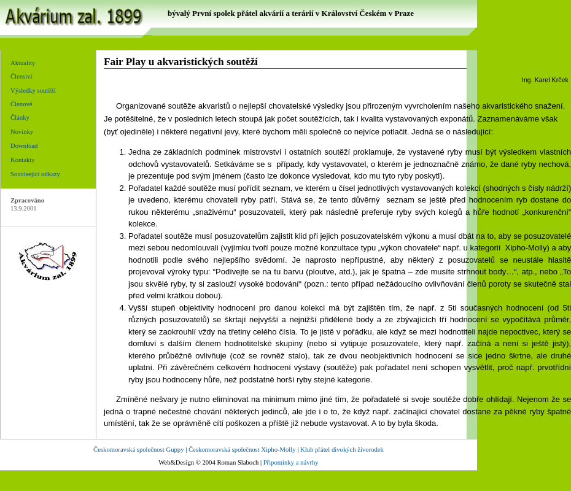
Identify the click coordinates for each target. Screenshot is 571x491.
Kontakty (22, 160)
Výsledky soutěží (33, 90)
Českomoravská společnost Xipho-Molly (242, 449)
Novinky (21, 131)
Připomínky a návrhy (291, 462)
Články (19, 117)
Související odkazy (35, 174)
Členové (21, 104)
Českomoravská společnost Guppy (138, 449)
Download (23, 145)
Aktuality (22, 63)
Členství (21, 76)
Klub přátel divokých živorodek (342, 449)
